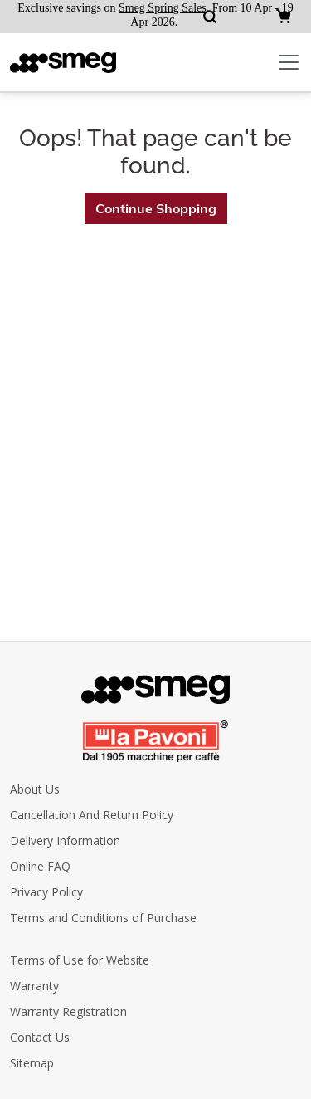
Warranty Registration (68, 1011)
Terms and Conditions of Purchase (103, 918)
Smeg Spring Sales (163, 8)
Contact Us (40, 1037)
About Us (35, 789)
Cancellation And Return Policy (91, 815)
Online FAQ (40, 866)
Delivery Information (65, 840)
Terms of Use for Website (79, 960)
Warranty (34, 986)
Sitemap (32, 1063)
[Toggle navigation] (288, 62)
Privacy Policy (46, 892)
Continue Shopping (155, 208)
